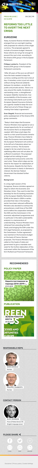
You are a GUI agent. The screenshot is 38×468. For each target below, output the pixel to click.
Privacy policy (17, 463)
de (30, 16)
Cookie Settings (28, 463)
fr (33, 16)
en (26, 16)
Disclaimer (8, 463)
